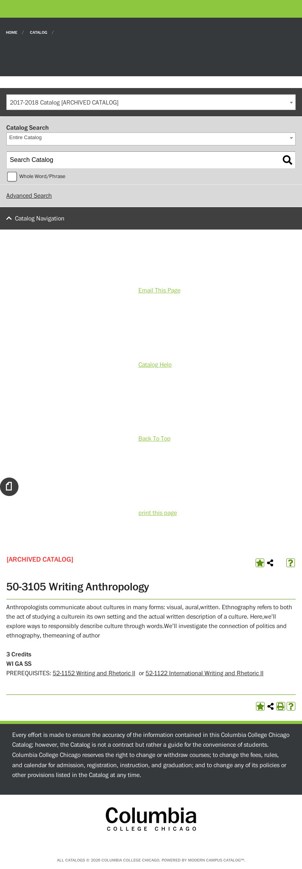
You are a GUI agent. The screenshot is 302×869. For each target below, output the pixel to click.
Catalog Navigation (39, 218)
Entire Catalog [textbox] (25, 137)
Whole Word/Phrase (42, 176)
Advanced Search (29, 196)
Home (11, 32)
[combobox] (151, 102)
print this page (157, 513)
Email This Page (159, 290)
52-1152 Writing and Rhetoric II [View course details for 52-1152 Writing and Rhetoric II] (94, 673)
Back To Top (154, 439)
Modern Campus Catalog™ (216, 860)
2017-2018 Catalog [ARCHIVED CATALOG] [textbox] (64, 103)
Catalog (38, 32)
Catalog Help (155, 365)
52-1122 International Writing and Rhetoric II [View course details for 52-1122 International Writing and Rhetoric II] (204, 673)
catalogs (75, 860)
